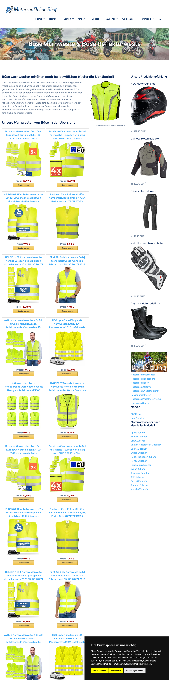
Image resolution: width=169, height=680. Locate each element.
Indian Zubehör (138, 469)
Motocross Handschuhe (143, 378)
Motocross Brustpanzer (143, 374)
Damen (70, 19)
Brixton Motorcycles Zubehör (146, 444)
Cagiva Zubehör (139, 448)
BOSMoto (136, 414)
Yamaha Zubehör (139, 489)
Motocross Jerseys (141, 387)
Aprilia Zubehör (138, 432)
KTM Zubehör (137, 477)
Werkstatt (130, 19)
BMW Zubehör (138, 440)
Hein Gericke (137, 418)
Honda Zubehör (139, 461)
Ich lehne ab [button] (116, 671)
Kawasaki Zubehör (140, 473)
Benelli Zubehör (139, 436)
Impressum (49, 676)
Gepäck (98, 19)
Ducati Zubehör (139, 452)
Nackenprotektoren (141, 395)
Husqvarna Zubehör (141, 465)
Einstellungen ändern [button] (135, 671)
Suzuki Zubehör (139, 481)
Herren (55, 19)
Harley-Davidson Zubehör (144, 457)
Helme (41, 19)
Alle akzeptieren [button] (99, 671)
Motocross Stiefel (140, 403)
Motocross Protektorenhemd (146, 399)
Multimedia (148, 19)
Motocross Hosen (140, 382)
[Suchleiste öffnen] (160, 19)
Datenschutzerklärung (65, 676)
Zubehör (113, 19)
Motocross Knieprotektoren (145, 390)
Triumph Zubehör (139, 485)
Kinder (84, 19)
